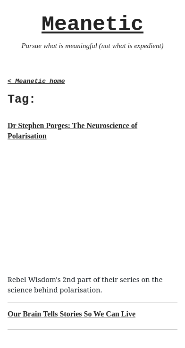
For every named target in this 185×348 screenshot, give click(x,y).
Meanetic (92, 24)
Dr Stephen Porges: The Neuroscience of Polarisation (72, 130)
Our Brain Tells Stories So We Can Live (71, 314)
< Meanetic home (36, 81)
